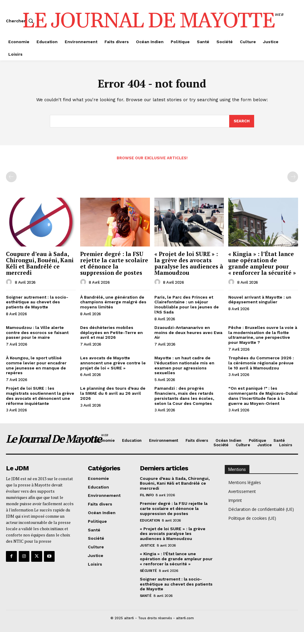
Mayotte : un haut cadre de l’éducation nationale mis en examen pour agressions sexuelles (184, 365)
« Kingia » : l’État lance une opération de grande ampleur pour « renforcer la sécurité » (262, 263)
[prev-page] (11, 176)
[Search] (241, 121)
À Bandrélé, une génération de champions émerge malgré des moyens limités (113, 302)
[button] (21, 21)
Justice (147, 545)
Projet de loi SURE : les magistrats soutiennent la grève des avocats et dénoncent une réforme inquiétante (40, 395)
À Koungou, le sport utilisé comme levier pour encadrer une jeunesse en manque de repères (36, 365)
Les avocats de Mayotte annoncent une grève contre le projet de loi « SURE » (113, 362)
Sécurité (148, 570)
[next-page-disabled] (292, 176)
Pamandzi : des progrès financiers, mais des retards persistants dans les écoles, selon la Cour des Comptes (184, 395)
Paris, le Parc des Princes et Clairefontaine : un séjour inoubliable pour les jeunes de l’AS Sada (186, 304)
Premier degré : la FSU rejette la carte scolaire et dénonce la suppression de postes (114, 263)
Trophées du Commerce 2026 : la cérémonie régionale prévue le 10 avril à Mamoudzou (261, 362)
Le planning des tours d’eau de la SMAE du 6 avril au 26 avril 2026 (112, 393)
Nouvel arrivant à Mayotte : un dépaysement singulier (259, 300)
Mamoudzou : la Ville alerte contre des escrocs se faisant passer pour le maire (37, 332)
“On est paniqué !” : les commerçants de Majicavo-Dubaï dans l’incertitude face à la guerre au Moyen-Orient (263, 395)
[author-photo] (10, 282)
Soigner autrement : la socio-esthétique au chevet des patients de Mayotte (37, 302)
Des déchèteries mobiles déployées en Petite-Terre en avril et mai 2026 (111, 332)
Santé (146, 596)
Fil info (147, 495)
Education (150, 520)
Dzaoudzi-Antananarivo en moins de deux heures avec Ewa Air (188, 332)
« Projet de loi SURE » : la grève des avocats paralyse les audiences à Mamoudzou (188, 263)
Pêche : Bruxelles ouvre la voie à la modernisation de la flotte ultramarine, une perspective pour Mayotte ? (262, 335)
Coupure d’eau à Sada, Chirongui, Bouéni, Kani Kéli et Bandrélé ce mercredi (40, 263)
